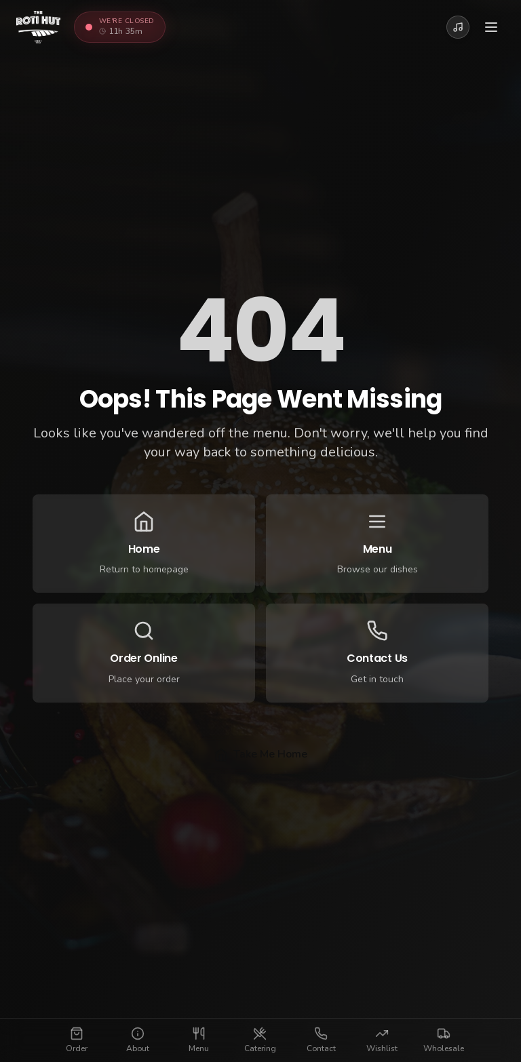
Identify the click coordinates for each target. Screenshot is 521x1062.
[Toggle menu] (491, 27)
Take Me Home (260, 754)
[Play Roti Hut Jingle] (457, 27)
